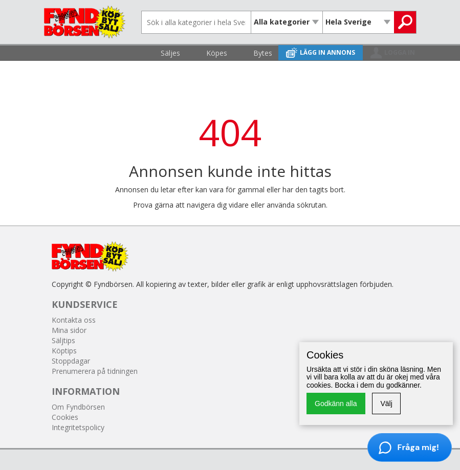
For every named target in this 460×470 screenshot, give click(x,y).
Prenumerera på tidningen (95, 371)
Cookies (65, 417)
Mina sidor (69, 330)
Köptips (64, 350)
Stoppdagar (71, 361)
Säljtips (63, 340)
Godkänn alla (336, 403)
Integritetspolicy (78, 427)
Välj (386, 403)
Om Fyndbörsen (78, 407)
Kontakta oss (74, 320)
